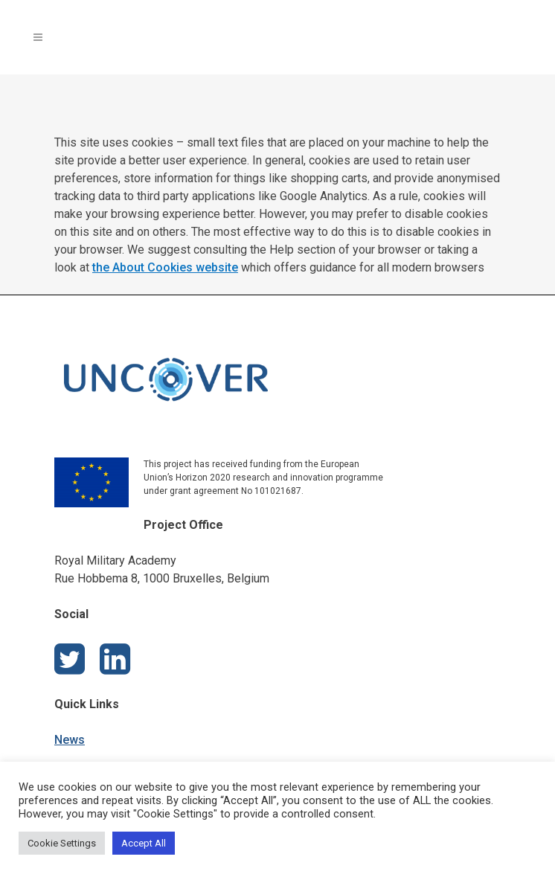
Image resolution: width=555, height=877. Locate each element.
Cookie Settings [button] (62, 843)
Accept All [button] (143, 843)
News (69, 740)
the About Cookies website (165, 267)
